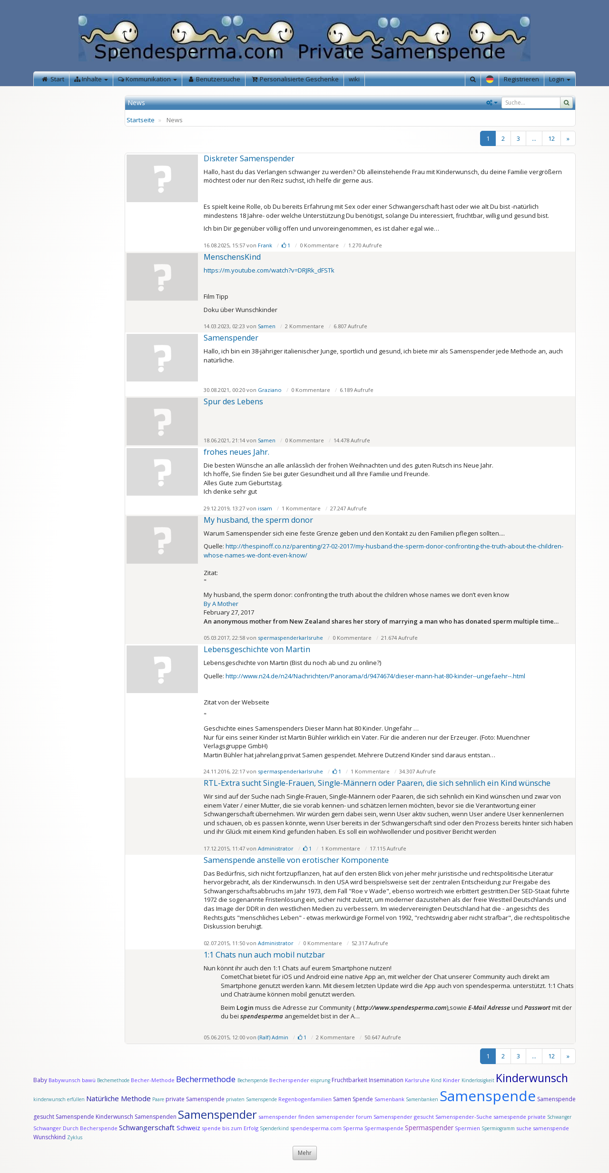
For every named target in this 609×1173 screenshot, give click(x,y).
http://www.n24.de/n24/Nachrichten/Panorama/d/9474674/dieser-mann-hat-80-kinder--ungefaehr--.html (375, 676)
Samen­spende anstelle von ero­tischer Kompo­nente (296, 860)
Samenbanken (423, 1099)
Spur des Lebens (233, 401)
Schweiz (188, 1128)
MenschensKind (232, 257)
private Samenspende (195, 1099)
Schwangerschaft (148, 1127)
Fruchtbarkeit (350, 1080)
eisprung (320, 1080)
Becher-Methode (153, 1080)
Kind (437, 1080)
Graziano (270, 389)
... (534, 138)
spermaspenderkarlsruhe (290, 637)
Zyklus (74, 1137)
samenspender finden (286, 1116)
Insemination (386, 1080)
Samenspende (488, 1095)
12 (551, 138)
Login (559, 79)
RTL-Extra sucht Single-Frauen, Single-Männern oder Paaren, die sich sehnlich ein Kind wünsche (377, 783)
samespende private (519, 1116)
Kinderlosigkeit (479, 1080)
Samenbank (389, 1099)
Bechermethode (206, 1079)
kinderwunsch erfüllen (59, 1099)
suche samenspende (542, 1128)
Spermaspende (383, 1128)
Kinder (451, 1080)
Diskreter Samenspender (249, 158)
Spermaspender (429, 1127)
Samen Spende (353, 1099)
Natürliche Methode (118, 1098)
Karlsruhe (417, 1080)
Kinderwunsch (532, 1077)
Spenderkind (274, 1128)
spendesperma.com (316, 1128)
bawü (89, 1080)
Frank (265, 245)
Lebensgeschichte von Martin (257, 649)
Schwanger (559, 1117)
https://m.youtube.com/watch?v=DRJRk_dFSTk (269, 270)
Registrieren (521, 79)
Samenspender (231, 337)
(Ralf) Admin (273, 1037)
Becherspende (252, 1080)
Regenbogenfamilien (305, 1099)
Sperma (353, 1128)
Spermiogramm (498, 1128)
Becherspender (290, 1080)
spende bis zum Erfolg (230, 1128)
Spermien (467, 1128)
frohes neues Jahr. (236, 452)
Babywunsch (64, 1080)
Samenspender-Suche (463, 1116)
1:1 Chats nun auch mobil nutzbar (264, 954)
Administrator (276, 848)
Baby (40, 1080)
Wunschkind (49, 1137)
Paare (159, 1099)
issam (265, 508)
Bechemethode (113, 1080)
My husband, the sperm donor (258, 520)
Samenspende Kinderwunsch (94, 1117)
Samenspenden (156, 1117)
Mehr (305, 1153)
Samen (266, 326)
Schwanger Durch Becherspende (75, 1128)
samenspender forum (344, 1116)
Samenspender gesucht (403, 1116)
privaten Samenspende (251, 1099)
